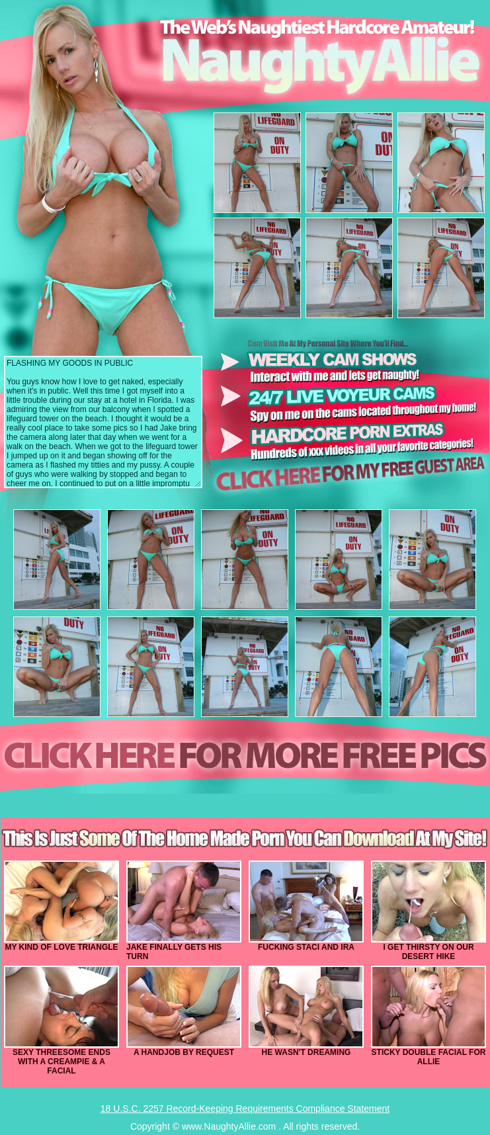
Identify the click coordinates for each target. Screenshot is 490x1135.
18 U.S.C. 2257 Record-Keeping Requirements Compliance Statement (245, 1108)
